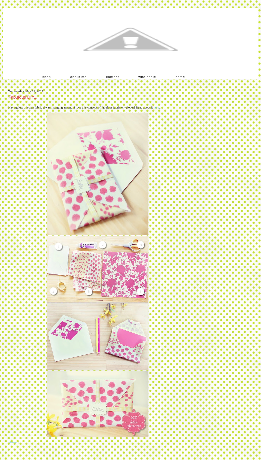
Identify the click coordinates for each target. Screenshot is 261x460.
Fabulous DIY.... (23, 97)
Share (12, 442)
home (180, 77)
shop (47, 77)
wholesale (147, 77)
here (156, 107)
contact (112, 77)
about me (78, 77)
